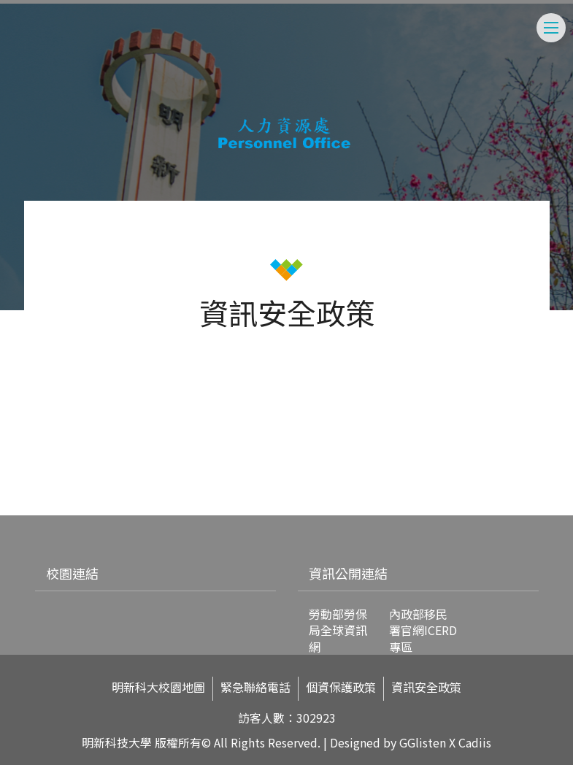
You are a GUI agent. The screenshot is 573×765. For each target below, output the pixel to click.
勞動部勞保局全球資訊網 (338, 630)
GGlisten (422, 742)
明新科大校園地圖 (158, 687)
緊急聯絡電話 (255, 687)
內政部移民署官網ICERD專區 (423, 630)
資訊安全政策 (426, 687)
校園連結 (72, 573)
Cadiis (474, 742)
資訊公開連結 (348, 573)
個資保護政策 (341, 687)
